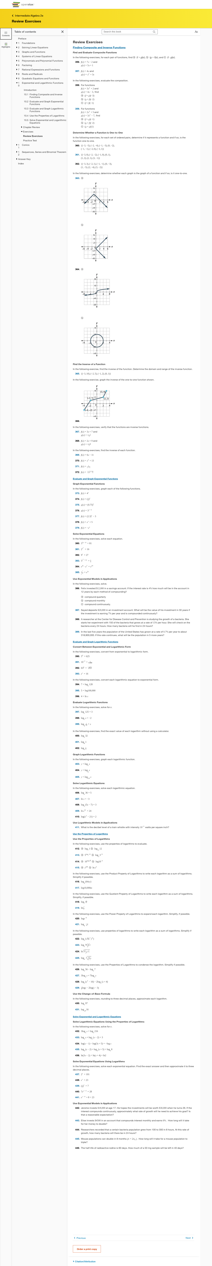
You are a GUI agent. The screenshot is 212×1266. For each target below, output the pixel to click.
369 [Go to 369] (77, 454)
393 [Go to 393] (77, 673)
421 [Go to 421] (77, 924)
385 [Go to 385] (77, 572)
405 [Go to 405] (77, 776)
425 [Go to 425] (77, 957)
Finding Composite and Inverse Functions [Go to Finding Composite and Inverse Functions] (99, 47)
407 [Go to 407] (77, 798)
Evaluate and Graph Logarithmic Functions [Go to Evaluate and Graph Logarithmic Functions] (95, 641)
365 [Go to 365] (77, 373)
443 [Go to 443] (77, 1120)
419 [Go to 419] (77, 907)
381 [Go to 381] (77, 549)
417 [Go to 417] (77, 887)
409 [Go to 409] (77, 810)
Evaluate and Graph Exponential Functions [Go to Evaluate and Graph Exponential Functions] (95, 478)
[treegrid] (39, 101)
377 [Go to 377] (77, 516)
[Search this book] (126, 31)
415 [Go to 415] (77, 867)
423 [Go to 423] (77, 944)
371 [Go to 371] (77, 466)
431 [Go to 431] (77, 1009)
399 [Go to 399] (77, 723)
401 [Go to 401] (77, 741)
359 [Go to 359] (77, 108)
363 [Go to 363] (77, 178)
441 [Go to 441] (77, 1097)
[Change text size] (196, 31)
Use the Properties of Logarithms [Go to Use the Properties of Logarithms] (90, 833)
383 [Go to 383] (77, 560)
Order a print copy (87, 1249)
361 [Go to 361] (77, 154)
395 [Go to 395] (77, 690)
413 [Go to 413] (77, 854)
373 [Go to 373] (77, 493)
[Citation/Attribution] (133, 1261)
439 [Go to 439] (77, 1085)
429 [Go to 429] (77, 987)
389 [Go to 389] (77, 631)
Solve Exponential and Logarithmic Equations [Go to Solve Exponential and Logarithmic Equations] (97, 1016)
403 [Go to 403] (77, 763)
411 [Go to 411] (77, 827)
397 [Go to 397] (77, 711)
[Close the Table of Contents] (6, 33)
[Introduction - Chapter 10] (43, 90)
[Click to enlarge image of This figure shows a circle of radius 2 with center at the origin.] (98, 339)
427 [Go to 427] (77, 975)
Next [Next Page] (190, 1238)
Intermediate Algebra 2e (27, 15)
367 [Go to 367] (77, 431)
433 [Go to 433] (77, 1037)
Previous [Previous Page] (79, 1238)
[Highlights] (6, 45)
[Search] (154, 31)
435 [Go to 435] (77, 1049)
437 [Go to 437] (77, 1074)
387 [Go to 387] (77, 609)
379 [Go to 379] (77, 527)
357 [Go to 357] (77, 71)
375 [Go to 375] (77, 504)
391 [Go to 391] (77, 661)
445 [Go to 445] (77, 1138)
